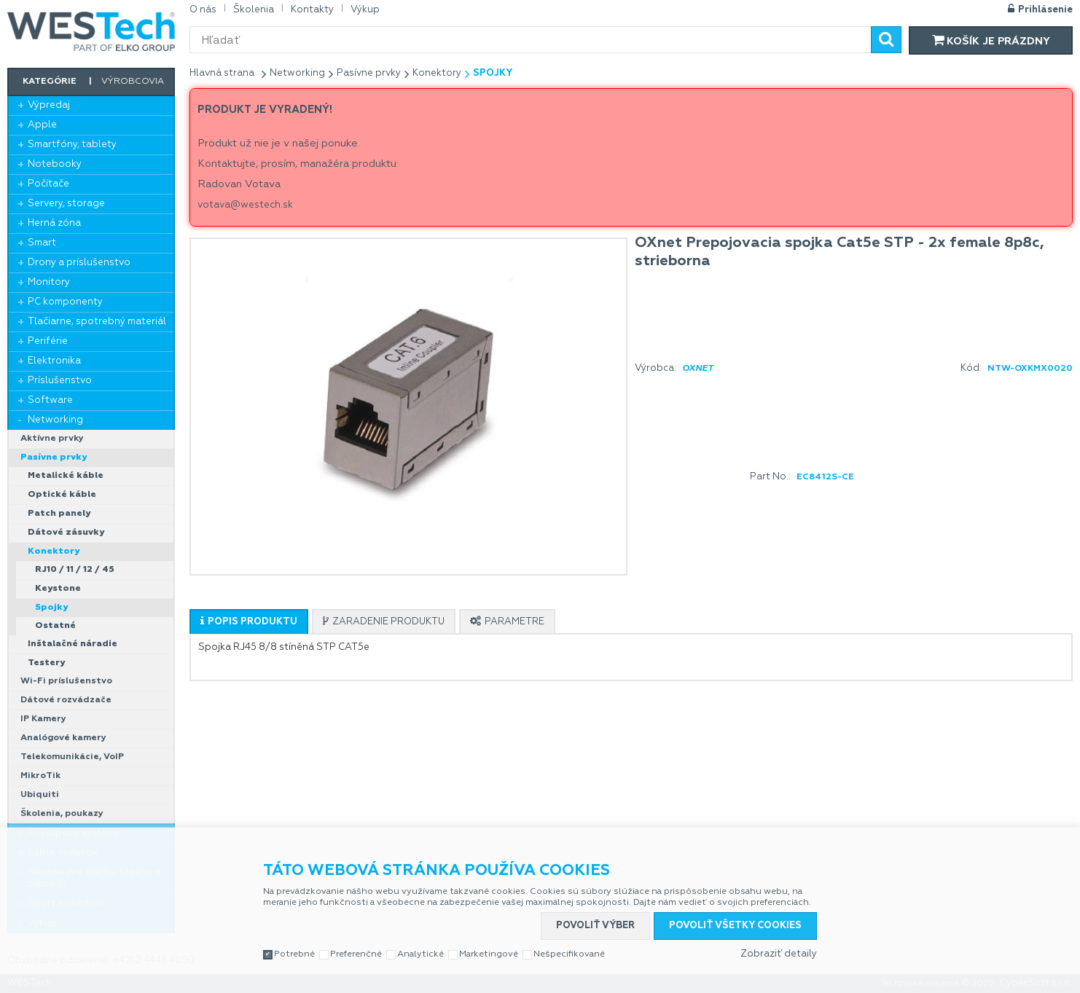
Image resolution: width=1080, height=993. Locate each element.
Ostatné (55, 625)
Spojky (51, 607)
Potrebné (294, 954)
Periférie (48, 341)
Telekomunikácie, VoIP (72, 757)
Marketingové (488, 954)
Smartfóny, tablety (72, 144)
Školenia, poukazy (61, 813)
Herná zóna (54, 223)
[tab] (248, 621)
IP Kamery (43, 719)
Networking (55, 420)
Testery (46, 663)
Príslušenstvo (60, 380)
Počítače (48, 184)
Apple (42, 125)
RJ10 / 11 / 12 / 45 (74, 569)
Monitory (49, 282)
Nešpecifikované (569, 954)
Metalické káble (65, 475)
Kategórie (50, 81)
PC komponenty (65, 302)
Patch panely (59, 513)
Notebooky (55, 164)
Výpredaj (49, 105)
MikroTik (40, 776)
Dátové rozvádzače (65, 700)
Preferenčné (356, 954)
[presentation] (249, 622)
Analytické (420, 954)
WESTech (91, 31)
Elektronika (54, 361)
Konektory (53, 551)
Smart (42, 243)
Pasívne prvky (53, 457)
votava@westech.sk (245, 205)
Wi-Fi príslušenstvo (66, 681)
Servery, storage (66, 203)
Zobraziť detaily (778, 954)
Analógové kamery (63, 738)
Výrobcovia (132, 81)
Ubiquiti (39, 794)
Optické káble (62, 494)
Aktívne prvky (52, 438)
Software (50, 400)
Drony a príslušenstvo (79, 262)
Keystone (58, 588)
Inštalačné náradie (72, 644)
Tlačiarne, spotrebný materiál (97, 321)
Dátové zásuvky (66, 532)
